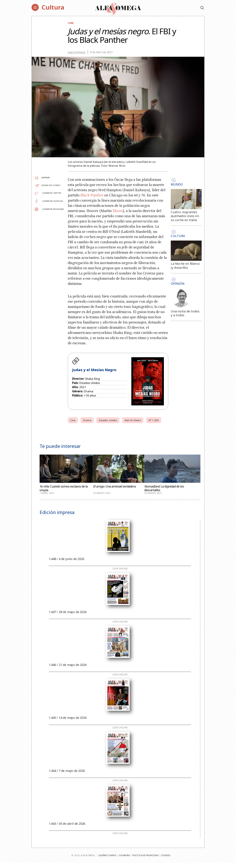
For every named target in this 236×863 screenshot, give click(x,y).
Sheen (118, 210)
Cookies (165, 855)
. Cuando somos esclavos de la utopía (64, 488)
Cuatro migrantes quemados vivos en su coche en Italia (185, 216)
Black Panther (91, 195)
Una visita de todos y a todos (185, 313)
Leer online (120, 568)
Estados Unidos (108, 420)
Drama (87, 420)
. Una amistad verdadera (114, 486)
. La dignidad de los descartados (164, 488)
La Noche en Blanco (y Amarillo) (185, 266)
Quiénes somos (107, 855)
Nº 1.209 (154, 420)
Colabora (124, 855)
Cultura (53, 7)
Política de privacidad (145, 855)
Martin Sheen (133, 420)
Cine (71, 23)
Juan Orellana (76, 52)
